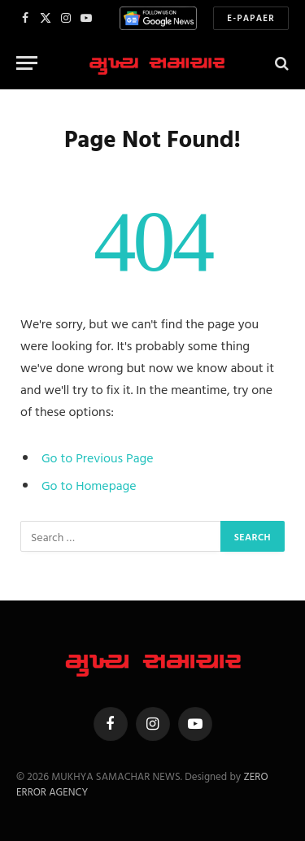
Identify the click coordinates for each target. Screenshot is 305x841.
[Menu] (26, 63)
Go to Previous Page (97, 457)
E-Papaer (251, 17)
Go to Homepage (89, 485)
